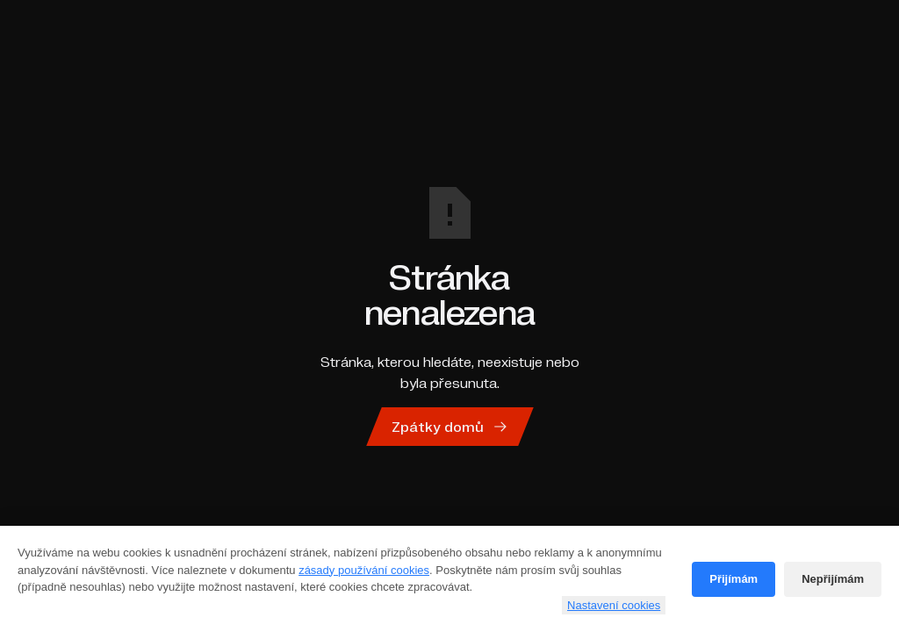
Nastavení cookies (613, 605)
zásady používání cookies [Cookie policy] (363, 570)
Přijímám (733, 578)
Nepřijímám (833, 578)
